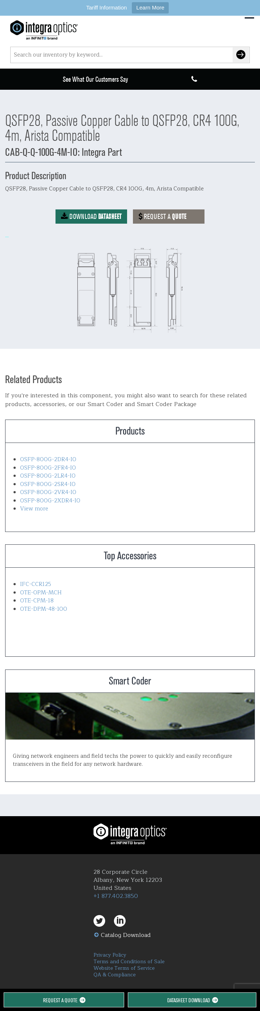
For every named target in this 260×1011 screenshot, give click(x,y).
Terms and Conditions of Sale (128, 961)
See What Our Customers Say (95, 79)
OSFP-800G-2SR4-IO (48, 484)
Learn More (150, 7)
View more (34, 508)
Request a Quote (63, 1000)
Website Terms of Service (123, 968)
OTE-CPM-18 (37, 600)
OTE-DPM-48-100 (43, 609)
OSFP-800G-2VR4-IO (48, 492)
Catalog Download (126, 935)
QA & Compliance (114, 975)
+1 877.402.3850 (115, 896)
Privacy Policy (109, 955)
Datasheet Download (192, 1000)
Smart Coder (130, 716)
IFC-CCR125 (35, 584)
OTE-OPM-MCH (41, 592)
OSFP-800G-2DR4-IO (48, 459)
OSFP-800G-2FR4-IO (48, 467)
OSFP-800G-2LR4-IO (48, 476)
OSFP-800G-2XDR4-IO (50, 500)
